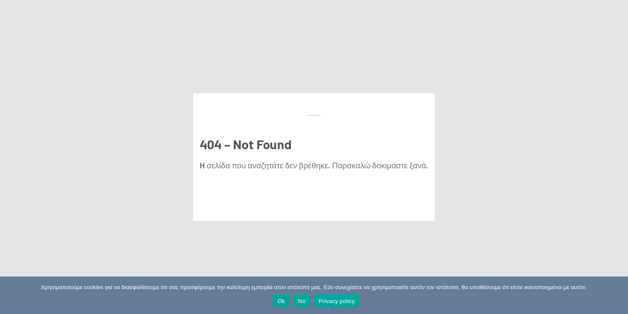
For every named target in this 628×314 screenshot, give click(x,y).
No (302, 301)
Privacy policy (337, 301)
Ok (281, 301)
